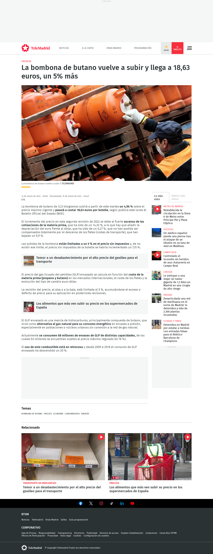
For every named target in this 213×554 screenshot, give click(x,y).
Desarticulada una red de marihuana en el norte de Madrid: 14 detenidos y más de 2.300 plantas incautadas (156, 298)
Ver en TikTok (112, 504)
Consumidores (72, 414)
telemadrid (31, 548)
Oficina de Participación (33, 536)
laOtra (64, 520)
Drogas (167, 295)
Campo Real (170, 252)
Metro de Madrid (173, 206)
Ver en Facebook (81, 504)
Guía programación (78, 520)
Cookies (77, 536)
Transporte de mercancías (39, 483)
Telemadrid (37, 520)
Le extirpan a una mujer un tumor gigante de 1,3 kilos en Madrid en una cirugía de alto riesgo (156, 275)
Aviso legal (65, 536)
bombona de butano (31, 414)
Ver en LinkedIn (122, 503)
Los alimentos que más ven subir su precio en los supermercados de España (29, 307)
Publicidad (92, 533)
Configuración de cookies (96, 536)
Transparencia (65, 533)
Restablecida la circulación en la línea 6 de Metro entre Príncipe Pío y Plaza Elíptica (156, 209)
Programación (142, 48)
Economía (58, 414)
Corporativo (30, 527)
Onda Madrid (113, 48)
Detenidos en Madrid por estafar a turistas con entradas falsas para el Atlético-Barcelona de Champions (156, 324)
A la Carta (87, 48)
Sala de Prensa (28, 533)
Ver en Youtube (132, 503)
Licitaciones (151, 533)
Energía (26, 61)
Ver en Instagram (101, 503)
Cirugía (167, 272)
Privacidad (52, 536)
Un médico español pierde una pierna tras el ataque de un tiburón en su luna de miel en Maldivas (156, 232)
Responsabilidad (47, 533)
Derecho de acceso (109, 533)
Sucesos (168, 229)
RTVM (25, 514)
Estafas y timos (172, 321)
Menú (189, 48)
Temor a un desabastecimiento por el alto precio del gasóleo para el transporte (29, 261)
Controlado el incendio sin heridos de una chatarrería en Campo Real (156, 255)
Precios (48, 414)
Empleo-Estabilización (132, 533)
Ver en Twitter (91, 504)
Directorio (79, 533)
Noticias (64, 48)
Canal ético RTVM (168, 533)
